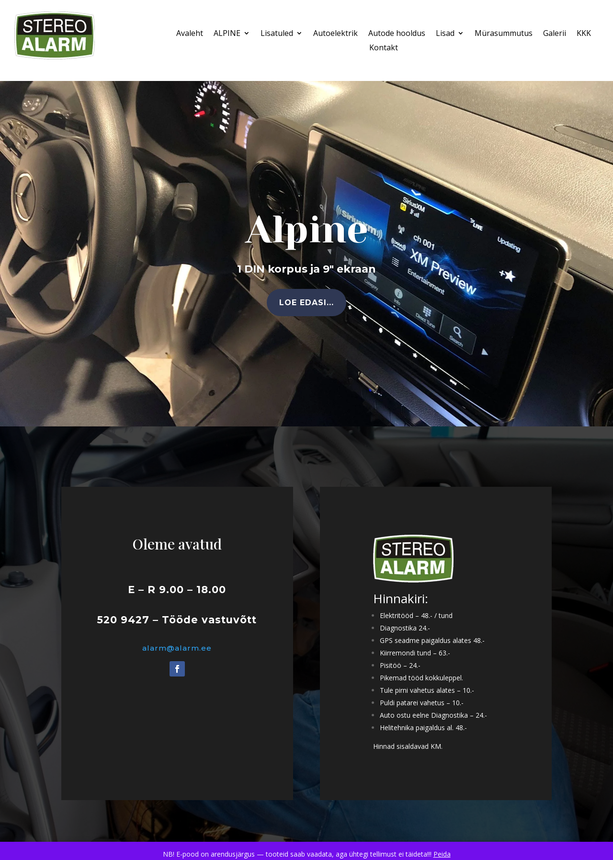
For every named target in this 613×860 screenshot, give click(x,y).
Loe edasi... (306, 302)
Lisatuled (277, 34)
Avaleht (189, 34)
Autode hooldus (396, 34)
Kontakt (383, 48)
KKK (584, 34)
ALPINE (227, 34)
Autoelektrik (335, 34)
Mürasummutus (504, 34)
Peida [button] (442, 854)
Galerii (554, 34)
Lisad (445, 34)
